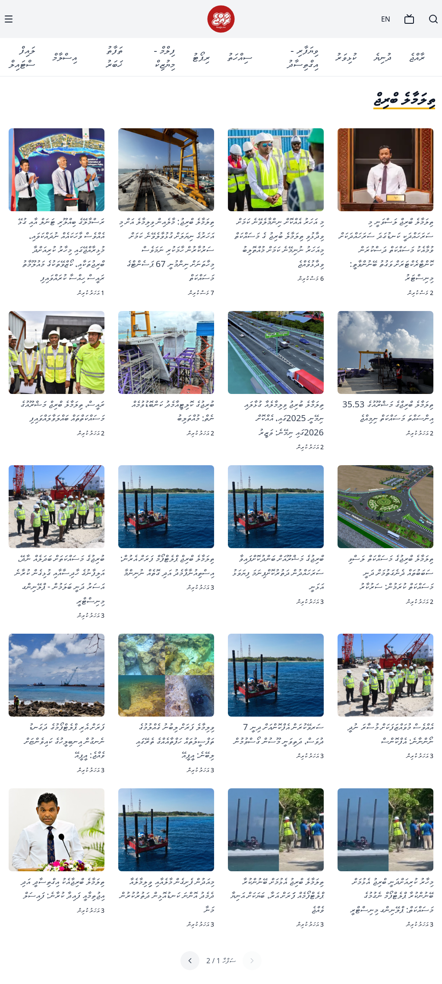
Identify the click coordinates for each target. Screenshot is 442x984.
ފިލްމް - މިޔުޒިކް (164, 57)
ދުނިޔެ (382, 57)
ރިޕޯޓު (201, 57)
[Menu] (8, 19)
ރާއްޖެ (417, 57)
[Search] (433, 19)
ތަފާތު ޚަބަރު (114, 57)
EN (385, 19)
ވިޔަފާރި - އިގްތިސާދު (302, 57)
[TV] (409, 19)
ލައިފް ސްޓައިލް (22, 57)
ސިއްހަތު (239, 57)
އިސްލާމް (64, 57)
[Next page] (189, 960)
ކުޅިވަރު (346, 57)
